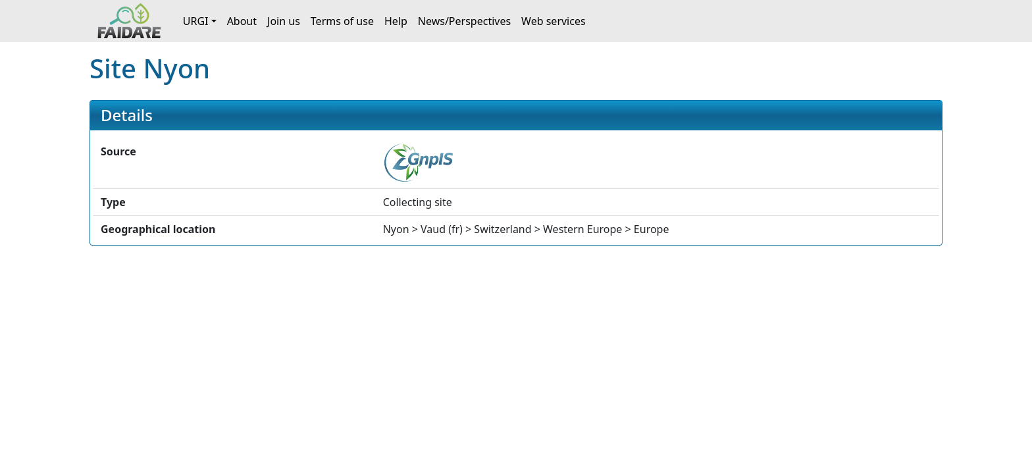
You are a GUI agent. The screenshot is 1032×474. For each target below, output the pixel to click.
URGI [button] (196, 21)
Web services (553, 21)
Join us (283, 21)
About (242, 21)
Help (395, 21)
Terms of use (342, 21)
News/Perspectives (464, 21)
